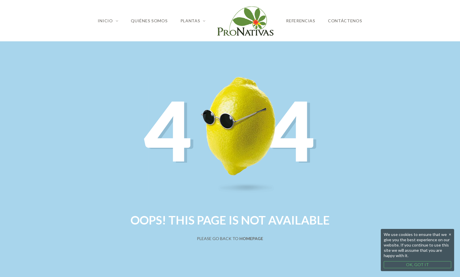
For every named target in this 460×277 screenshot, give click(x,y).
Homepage (251, 238)
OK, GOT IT (417, 264)
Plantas (190, 20)
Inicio (105, 20)
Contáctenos (345, 20)
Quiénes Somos (149, 20)
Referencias (300, 20)
